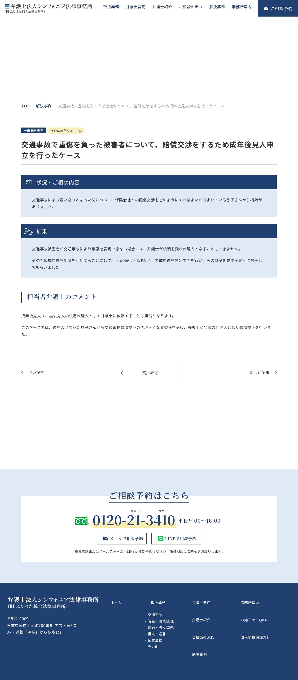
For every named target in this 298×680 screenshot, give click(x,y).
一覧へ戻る (149, 374)
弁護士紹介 (165, 8)
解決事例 (219, 8)
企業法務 (180, 635)
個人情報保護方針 (266, 622)
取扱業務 (114, 8)
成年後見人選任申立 (76, 131)
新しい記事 (260, 373)
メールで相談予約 (125, 539)
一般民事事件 (36, 131)
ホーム (136, 600)
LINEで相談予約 (180, 539)
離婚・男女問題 (186, 622)
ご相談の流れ (193, 8)
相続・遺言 (182, 628)
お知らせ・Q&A (264, 611)
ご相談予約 (282, 8)
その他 (178, 641)
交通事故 (180, 609)
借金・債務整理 (186, 616)
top (25, 106)
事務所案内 (242, 8)
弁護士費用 (140, 8)
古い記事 (36, 373)
